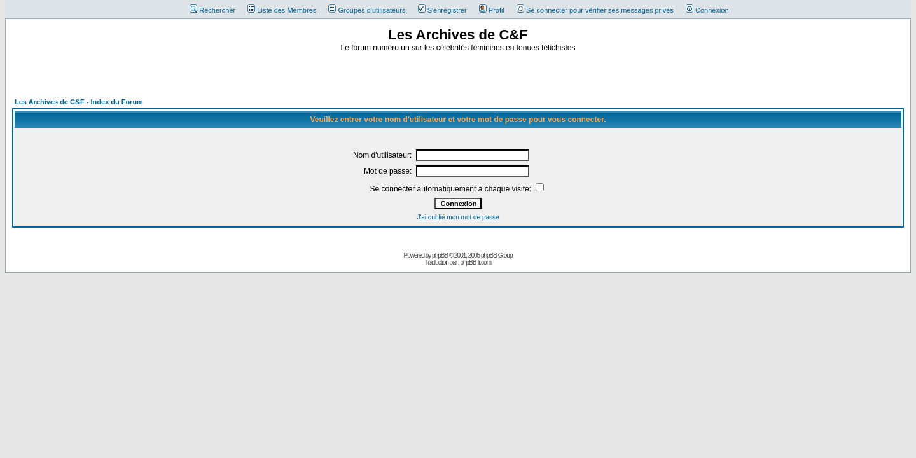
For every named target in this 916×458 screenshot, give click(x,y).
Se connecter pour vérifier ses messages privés (595, 10)
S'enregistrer (442, 10)
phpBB (440, 255)
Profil (491, 10)
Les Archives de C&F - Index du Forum (79, 102)
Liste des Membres (281, 10)
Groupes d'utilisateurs (366, 10)
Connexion (707, 10)
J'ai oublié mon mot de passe (458, 217)
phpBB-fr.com (475, 262)
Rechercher (212, 10)
